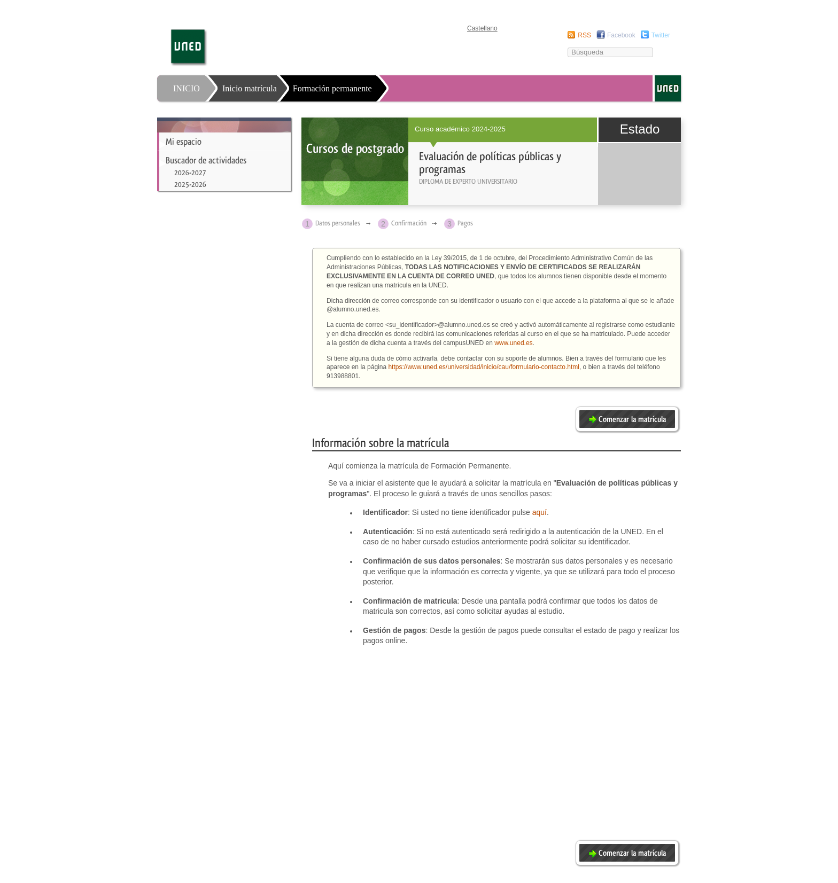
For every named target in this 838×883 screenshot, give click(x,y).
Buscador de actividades (206, 160)
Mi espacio (183, 141)
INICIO (186, 88)
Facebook (621, 35)
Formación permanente (332, 88)
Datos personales (337, 223)
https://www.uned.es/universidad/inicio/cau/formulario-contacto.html (483, 367)
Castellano (482, 28)
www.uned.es (513, 343)
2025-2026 (190, 184)
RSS (584, 35)
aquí (539, 512)
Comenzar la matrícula (632, 419)
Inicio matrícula (249, 88)
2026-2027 (190, 172)
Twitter (660, 35)
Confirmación (408, 223)
